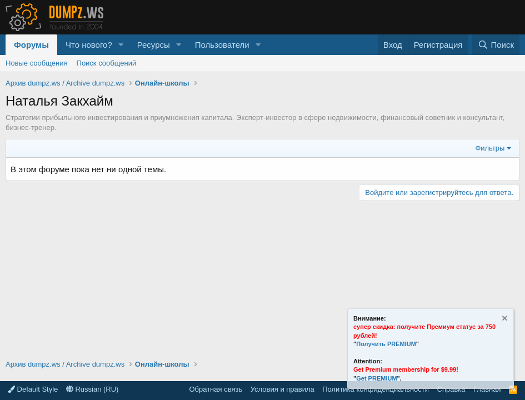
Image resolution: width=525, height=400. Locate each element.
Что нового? (89, 44)
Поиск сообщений (107, 63)
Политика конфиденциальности (375, 389)
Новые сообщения (37, 63)
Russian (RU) (92, 389)
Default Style (33, 389)
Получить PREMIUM (386, 344)
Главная (487, 389)
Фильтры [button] (489, 148)
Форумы (31, 44)
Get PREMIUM (376, 378)
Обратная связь (215, 389)
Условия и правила (282, 389)
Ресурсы (153, 44)
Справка (451, 389)
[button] (121, 44)
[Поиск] (495, 44)
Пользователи (222, 44)
